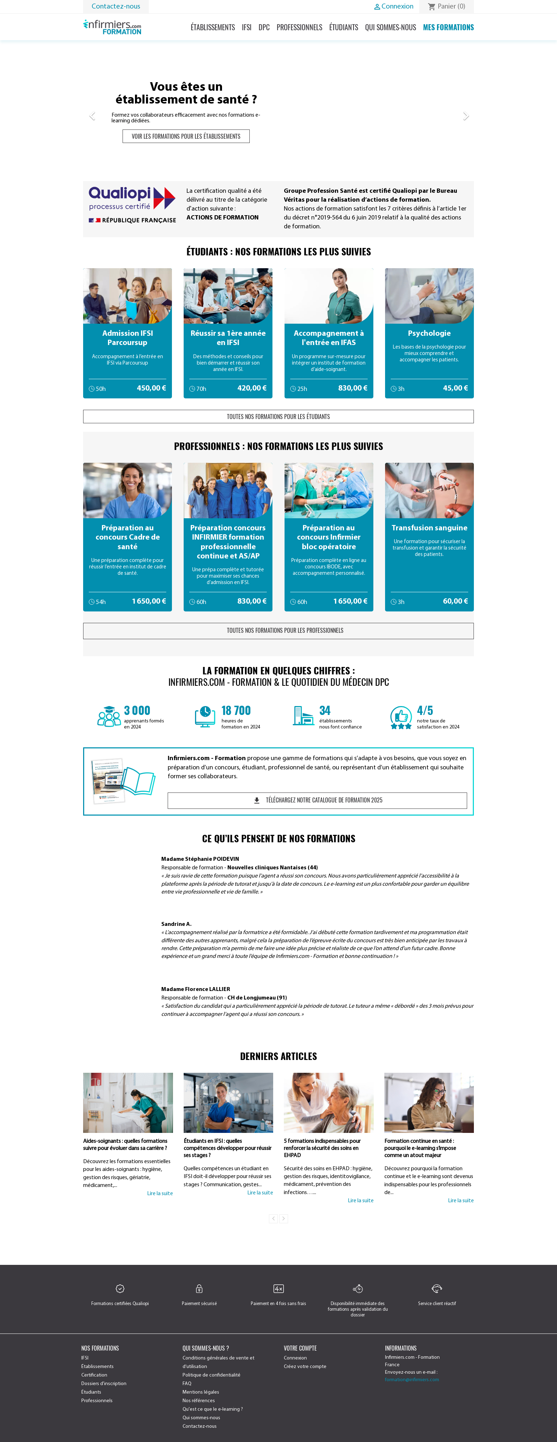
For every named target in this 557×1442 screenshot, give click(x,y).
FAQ (187, 1384)
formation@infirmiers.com (412, 1380)
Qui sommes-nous (390, 27)
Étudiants (343, 27)
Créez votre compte (305, 1366)
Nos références (199, 1401)
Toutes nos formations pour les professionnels (278, 630)
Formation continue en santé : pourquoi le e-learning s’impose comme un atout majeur (420, 1149)
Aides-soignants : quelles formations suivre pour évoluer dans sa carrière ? (125, 1145)
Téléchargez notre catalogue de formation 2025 (318, 800)
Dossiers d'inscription (103, 1384)
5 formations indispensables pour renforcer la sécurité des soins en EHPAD (322, 1149)
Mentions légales (201, 1392)
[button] (112, 112)
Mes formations (448, 27)
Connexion (295, 1358)
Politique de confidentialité (211, 1375)
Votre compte (300, 1348)
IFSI (247, 27)
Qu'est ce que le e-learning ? (213, 1409)
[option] (278, 112)
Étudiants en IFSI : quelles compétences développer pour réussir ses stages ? (227, 1149)
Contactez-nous (116, 6)
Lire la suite (160, 1194)
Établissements (213, 27)
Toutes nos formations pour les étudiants (278, 416)
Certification (94, 1375)
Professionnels (299, 27)
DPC (264, 27)
